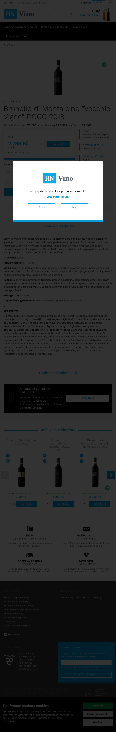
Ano (42, 207)
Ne (74, 207)
